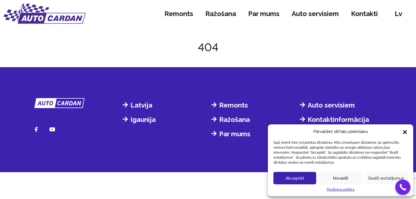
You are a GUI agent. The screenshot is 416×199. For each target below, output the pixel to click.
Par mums (263, 14)
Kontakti (364, 14)
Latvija (141, 105)
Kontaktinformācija (338, 120)
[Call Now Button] (402, 187)
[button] (405, 131)
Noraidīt (340, 178)
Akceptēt (295, 178)
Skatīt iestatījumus (386, 178)
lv (398, 14)
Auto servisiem (315, 14)
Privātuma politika (340, 190)
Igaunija (143, 120)
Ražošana (220, 14)
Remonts (178, 14)
